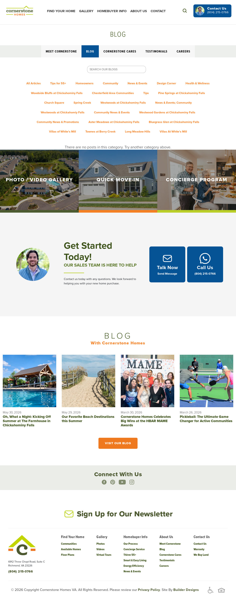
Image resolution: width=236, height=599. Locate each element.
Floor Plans (67, 550)
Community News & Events (171, 104)
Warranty (199, 544)
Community (129, 82)
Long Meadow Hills (191, 119)
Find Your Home (63, 11)
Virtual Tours (103, 550)
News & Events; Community (65, 104)
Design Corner (192, 82)
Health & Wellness (49, 89)
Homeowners (100, 82)
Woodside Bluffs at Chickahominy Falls (100, 89)
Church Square (104, 97)
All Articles (42, 82)
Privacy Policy (148, 585)
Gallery (88, 11)
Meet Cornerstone (61, 52)
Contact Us (200, 539)
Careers (183, 52)
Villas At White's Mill (118, 126)
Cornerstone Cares (119, 52)
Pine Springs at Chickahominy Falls (57, 97)
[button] (185, 11)
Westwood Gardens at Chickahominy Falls (59, 112)
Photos (100, 539)
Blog (90, 52)
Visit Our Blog (118, 438)
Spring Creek (135, 97)
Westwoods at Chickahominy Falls (179, 97)
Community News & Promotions (121, 112)
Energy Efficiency (134, 561)
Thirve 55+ (130, 550)
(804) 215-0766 (218, 12)
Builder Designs (185, 585)
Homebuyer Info (114, 11)
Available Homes (71, 544)
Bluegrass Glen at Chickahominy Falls (57, 119)
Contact (160, 11)
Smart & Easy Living (135, 555)
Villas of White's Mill (109, 119)
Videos (100, 544)
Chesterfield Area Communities (160, 89)
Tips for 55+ (70, 82)
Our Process (131, 539)
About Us (141, 11)
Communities (69, 539)
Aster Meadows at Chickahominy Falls (180, 112)
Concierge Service (134, 544)
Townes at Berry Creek (151, 119)
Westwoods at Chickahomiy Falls (118, 104)
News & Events (159, 82)
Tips (196, 89)
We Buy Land (201, 550)
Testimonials (156, 52)
